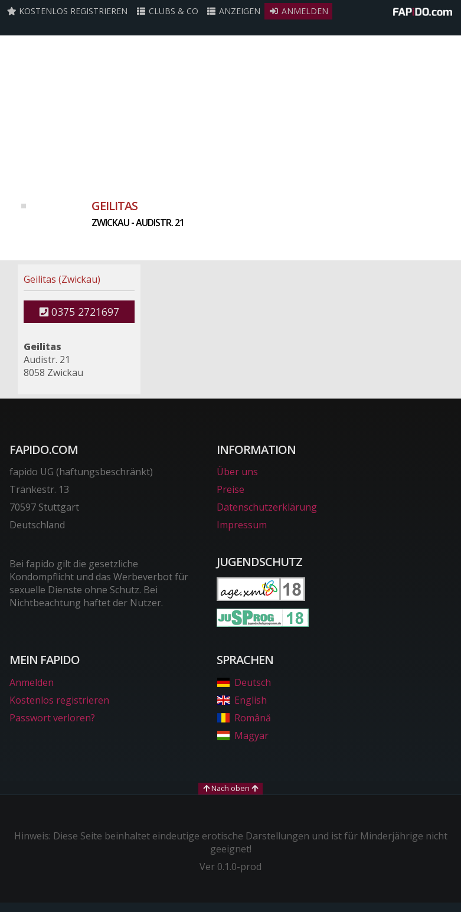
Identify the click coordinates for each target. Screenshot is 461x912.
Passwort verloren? (52, 717)
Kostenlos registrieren (67, 11)
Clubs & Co (167, 11)
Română (243, 717)
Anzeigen (234, 11)
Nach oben (230, 788)
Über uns (237, 471)
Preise (230, 489)
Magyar (242, 735)
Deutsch (243, 682)
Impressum (242, 524)
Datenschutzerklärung (267, 507)
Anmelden (298, 11)
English (241, 700)
